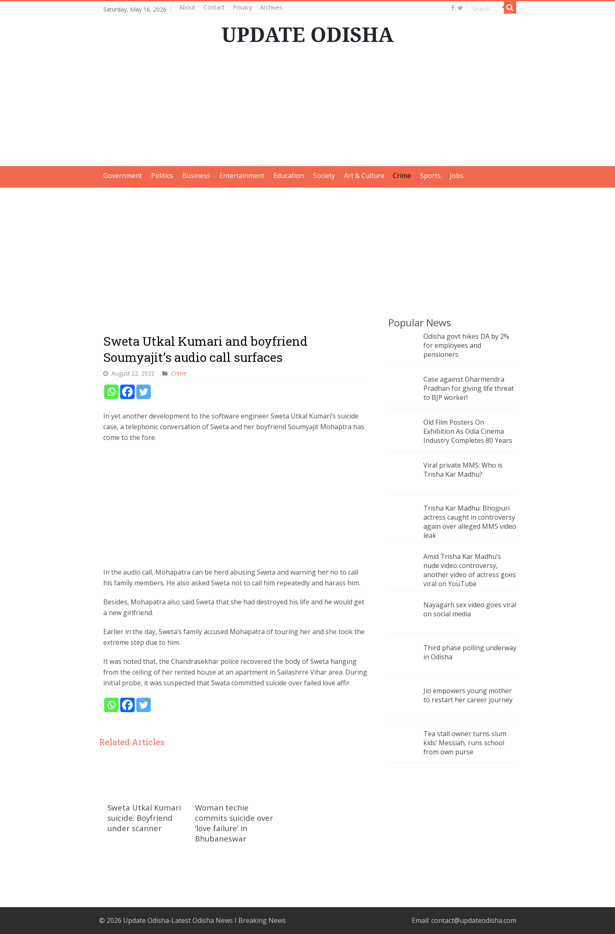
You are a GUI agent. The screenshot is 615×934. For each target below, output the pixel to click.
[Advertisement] (307, 108)
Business (196, 175)
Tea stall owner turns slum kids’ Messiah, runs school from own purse (464, 742)
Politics (162, 175)
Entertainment (241, 175)
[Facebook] (127, 392)
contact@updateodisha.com (473, 920)
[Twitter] (143, 392)
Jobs (456, 175)
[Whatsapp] (111, 392)
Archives (271, 7)
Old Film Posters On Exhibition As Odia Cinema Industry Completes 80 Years (467, 431)
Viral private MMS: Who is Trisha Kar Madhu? (463, 470)
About (187, 7)
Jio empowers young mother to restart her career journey (468, 695)
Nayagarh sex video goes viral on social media (469, 609)
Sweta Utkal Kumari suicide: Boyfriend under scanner (144, 817)
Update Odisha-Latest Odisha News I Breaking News (204, 920)
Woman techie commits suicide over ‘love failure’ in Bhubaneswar (234, 823)
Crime (402, 175)
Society (324, 175)
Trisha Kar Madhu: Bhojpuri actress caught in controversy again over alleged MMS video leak (469, 522)
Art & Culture (364, 175)
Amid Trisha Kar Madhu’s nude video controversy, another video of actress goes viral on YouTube (469, 570)
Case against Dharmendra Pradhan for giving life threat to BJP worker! (468, 388)
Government (122, 175)
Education (288, 175)
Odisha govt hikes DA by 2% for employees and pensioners (466, 345)
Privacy (242, 7)
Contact (214, 7)
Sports (430, 175)
